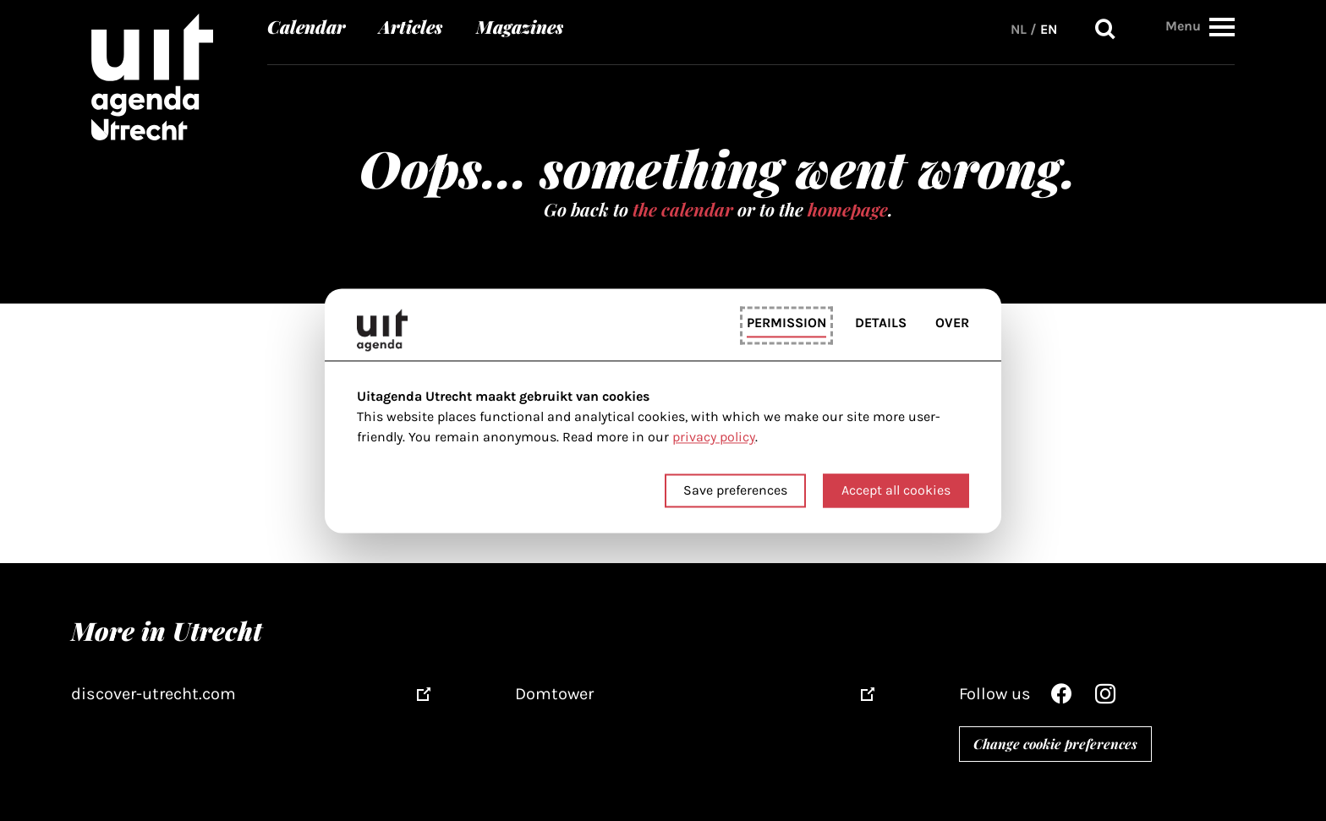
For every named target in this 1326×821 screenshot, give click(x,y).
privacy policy (713, 438)
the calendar (683, 209)
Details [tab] (881, 323)
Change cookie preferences (1055, 744)
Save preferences (735, 490)
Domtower (554, 693)
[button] (1222, 27)
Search (1105, 29)
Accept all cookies (896, 490)
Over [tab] (952, 323)
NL (1019, 29)
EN (1048, 29)
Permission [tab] (786, 323)
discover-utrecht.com (153, 693)
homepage (848, 209)
